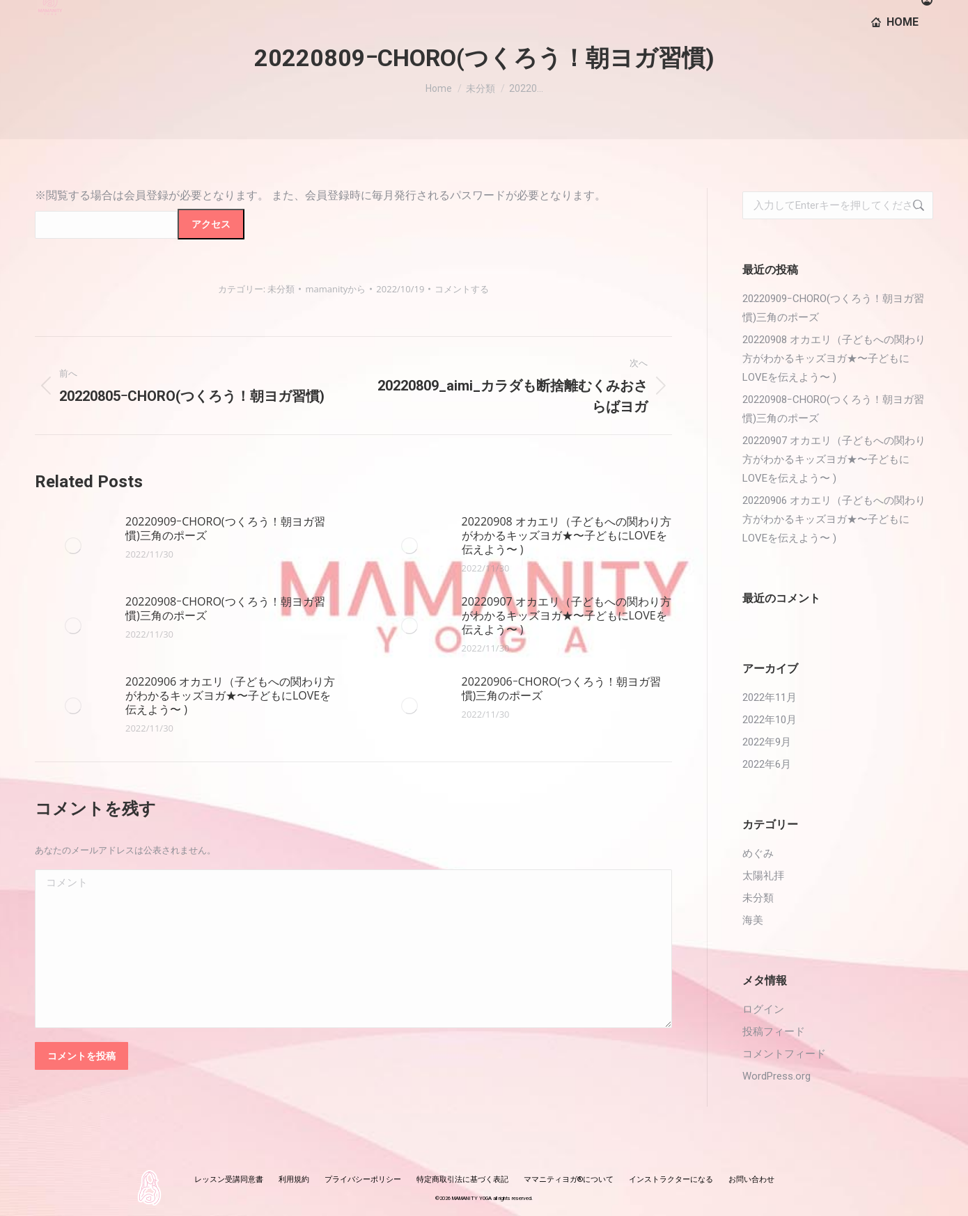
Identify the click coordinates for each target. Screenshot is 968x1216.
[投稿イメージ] (73, 546)
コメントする (462, 289)
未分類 (281, 289)
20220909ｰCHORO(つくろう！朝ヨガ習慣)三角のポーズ (225, 528)
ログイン (763, 1009)
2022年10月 (769, 719)
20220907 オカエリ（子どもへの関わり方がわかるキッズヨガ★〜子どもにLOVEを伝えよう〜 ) (566, 615)
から (335, 289)
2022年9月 (766, 742)
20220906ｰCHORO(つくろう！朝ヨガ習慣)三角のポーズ (562, 688)
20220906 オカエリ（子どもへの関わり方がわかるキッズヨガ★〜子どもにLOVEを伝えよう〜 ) (230, 695)
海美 (752, 920)
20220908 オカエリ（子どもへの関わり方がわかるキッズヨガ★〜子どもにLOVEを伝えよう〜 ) (566, 535)
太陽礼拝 (763, 875)
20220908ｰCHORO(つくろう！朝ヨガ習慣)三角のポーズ (225, 608)
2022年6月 (766, 764)
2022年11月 (769, 697)
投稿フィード (773, 1031)
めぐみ (758, 853)
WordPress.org (776, 1076)
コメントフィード (784, 1054)
